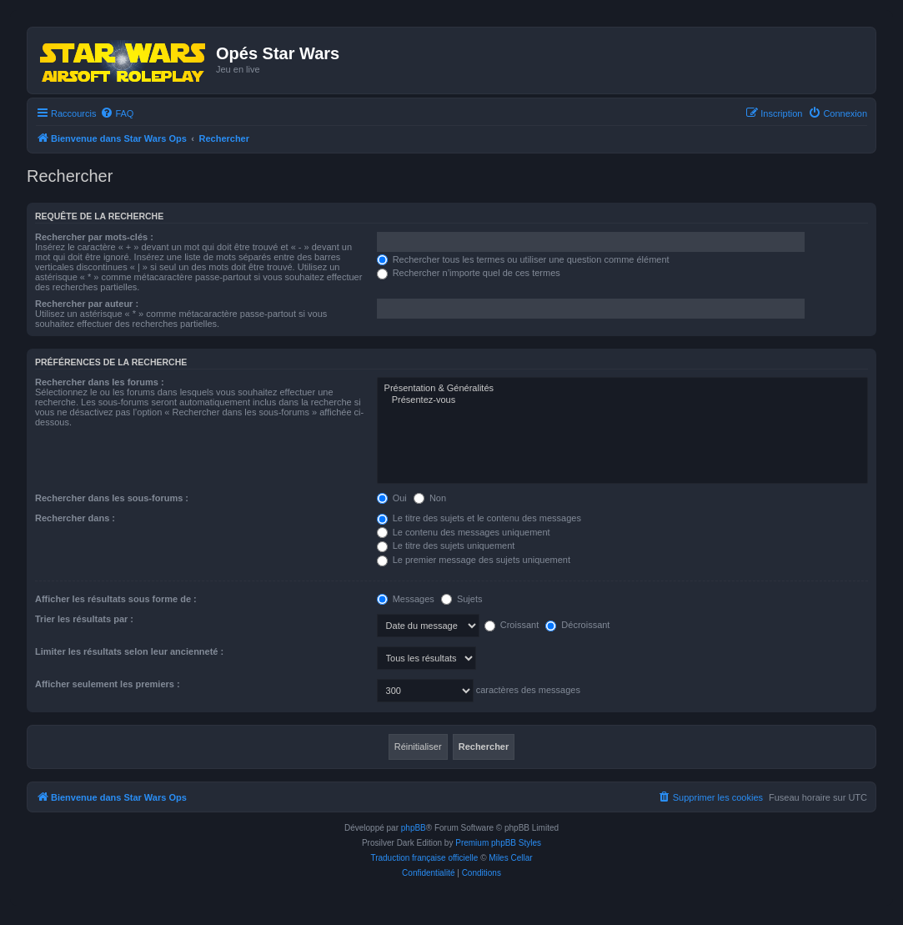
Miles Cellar (510, 857)
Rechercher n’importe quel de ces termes (468, 273)
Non (430, 498)
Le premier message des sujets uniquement (473, 560)
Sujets (462, 599)
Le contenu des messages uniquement (463, 532)
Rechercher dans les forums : (99, 382)
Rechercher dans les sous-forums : (111, 498)
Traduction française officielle (424, 857)
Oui (392, 498)
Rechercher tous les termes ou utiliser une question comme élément (523, 259)
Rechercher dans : (75, 518)
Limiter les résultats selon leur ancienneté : (129, 651)
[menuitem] (116, 113)
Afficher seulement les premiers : (107, 684)
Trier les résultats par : (84, 619)
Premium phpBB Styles (498, 842)
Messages (405, 599)
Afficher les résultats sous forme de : (116, 599)
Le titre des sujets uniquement (446, 545)
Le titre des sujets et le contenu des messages (479, 518)
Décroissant (577, 625)
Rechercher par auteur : (86, 304)
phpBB (413, 827)
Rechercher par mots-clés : (94, 237)
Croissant (511, 625)
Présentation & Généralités (622, 389)
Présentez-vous (622, 400)
